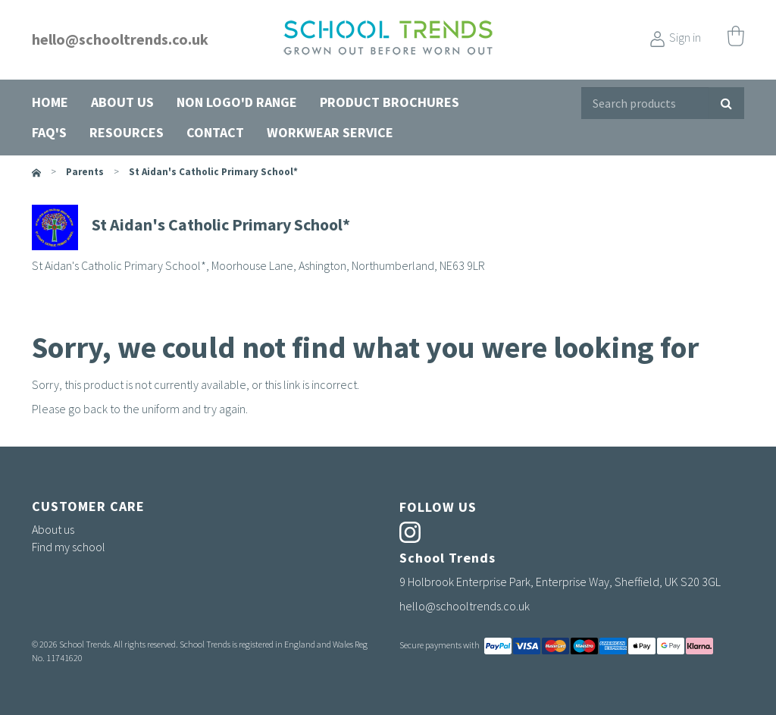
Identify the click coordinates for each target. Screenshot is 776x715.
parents (85, 171)
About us (122, 102)
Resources (126, 132)
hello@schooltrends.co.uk (120, 39)
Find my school (68, 546)
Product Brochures (389, 102)
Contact (215, 132)
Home (50, 102)
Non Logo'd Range (237, 102)
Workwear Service (330, 132)
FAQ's (49, 132)
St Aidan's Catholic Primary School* (213, 171)
